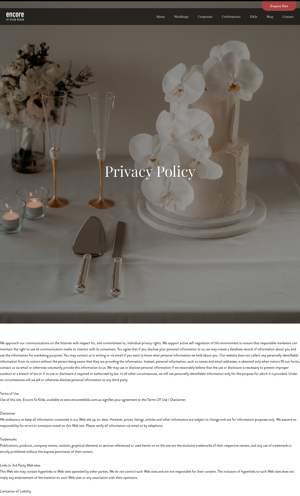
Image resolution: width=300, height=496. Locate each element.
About (160, 17)
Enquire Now (279, 5)
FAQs (253, 17)
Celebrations (231, 17)
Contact (288, 17)
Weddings (181, 17)
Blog (270, 17)
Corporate (205, 17)
